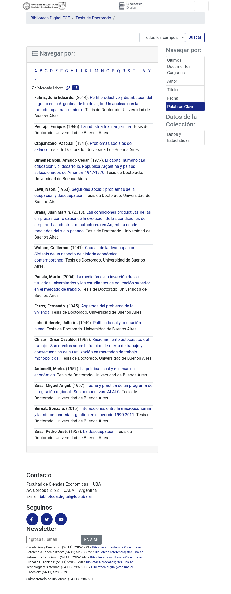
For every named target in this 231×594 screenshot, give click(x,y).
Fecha (172, 98)
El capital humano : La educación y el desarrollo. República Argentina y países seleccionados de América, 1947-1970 (89, 166)
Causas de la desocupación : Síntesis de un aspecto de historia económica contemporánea (85, 254)
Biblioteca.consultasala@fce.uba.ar (116, 557)
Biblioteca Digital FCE (50, 17)
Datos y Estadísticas (178, 137)
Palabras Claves (182, 106)
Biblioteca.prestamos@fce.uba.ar (116, 547)
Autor (172, 81)
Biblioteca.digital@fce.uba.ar (112, 567)
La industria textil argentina (106, 126)
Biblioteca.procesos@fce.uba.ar (109, 562)
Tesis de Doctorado (93, 17)
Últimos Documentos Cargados (179, 66)
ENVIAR (91, 539)
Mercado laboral (50, 88)
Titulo (172, 89)
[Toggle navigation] (201, 6)
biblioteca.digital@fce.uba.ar (66, 496)
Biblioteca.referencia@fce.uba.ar (119, 552)
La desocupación (98, 431)
